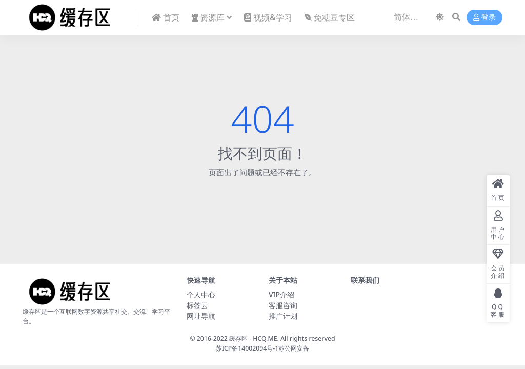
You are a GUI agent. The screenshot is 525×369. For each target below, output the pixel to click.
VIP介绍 (281, 294)
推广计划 (283, 316)
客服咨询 (283, 305)
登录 (484, 18)
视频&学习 (268, 17)
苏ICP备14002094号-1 (247, 348)
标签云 (197, 305)
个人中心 (201, 294)
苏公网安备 (293, 348)
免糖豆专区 (330, 17)
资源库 (208, 17)
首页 (165, 17)
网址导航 (201, 316)
